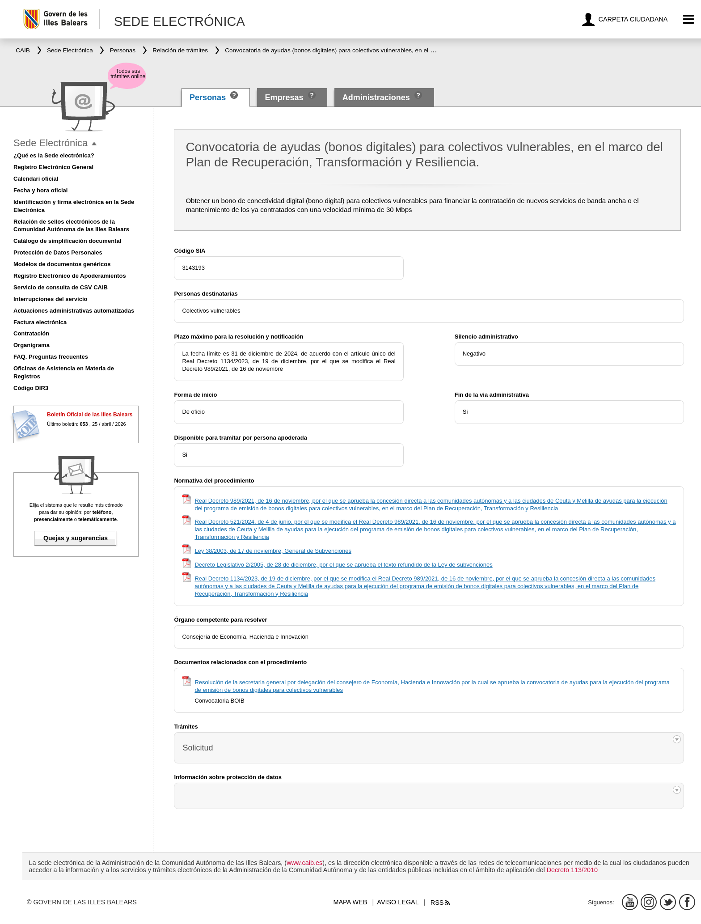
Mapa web (350, 902)
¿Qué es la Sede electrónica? (53, 155)
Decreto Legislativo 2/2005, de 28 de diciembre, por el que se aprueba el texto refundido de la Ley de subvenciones (343, 564)
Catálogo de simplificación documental (67, 240)
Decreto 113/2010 (572, 869)
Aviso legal (397, 902)
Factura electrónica (40, 322)
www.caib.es (304, 862)
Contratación (31, 333)
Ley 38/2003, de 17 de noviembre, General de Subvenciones (272, 550)
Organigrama (31, 345)
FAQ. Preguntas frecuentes (50, 356)
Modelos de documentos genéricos (61, 264)
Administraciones (376, 97)
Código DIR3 (30, 388)
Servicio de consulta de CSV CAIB (60, 287)
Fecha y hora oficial (40, 190)
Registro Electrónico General (53, 167)
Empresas (284, 97)
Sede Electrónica (50, 142)
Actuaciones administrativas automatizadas (73, 310)
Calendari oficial (35, 178)
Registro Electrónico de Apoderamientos (69, 275)
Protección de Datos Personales (57, 252)
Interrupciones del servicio (50, 299)
